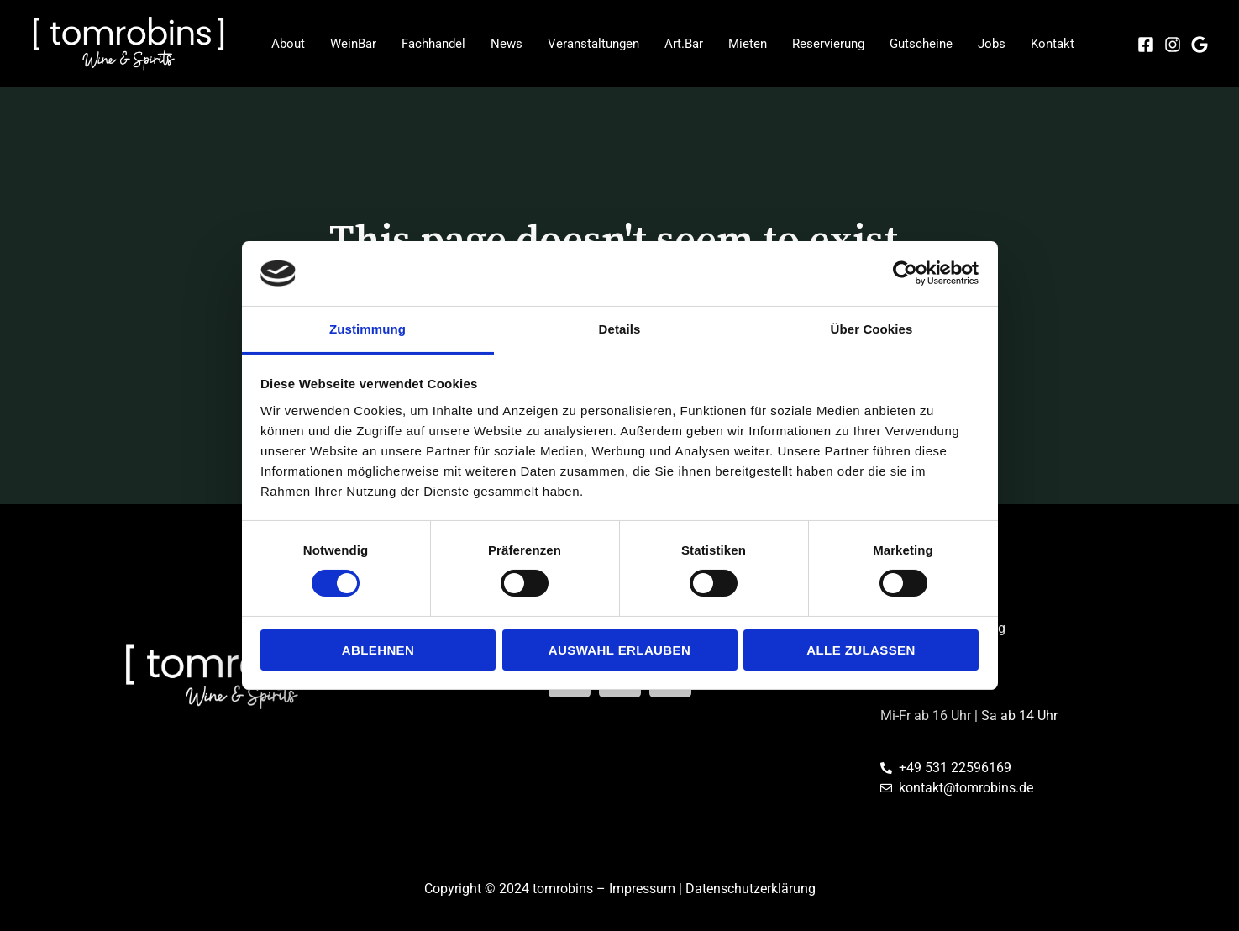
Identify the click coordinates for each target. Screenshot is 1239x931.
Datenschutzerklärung (750, 889)
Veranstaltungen (593, 43)
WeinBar (353, 43)
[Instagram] (1172, 44)
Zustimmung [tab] (367, 329)
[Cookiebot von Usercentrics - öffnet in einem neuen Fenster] (905, 273)
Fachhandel (433, 43)
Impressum (642, 889)
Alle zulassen (860, 650)
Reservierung (828, 43)
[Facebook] (1145, 44)
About (288, 43)
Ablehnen (378, 650)
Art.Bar (683, 43)
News (506, 43)
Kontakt (1052, 43)
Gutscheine (921, 43)
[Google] (1199, 44)
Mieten (747, 43)
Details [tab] (620, 329)
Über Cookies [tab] (872, 329)
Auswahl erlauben (619, 650)
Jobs (991, 43)
